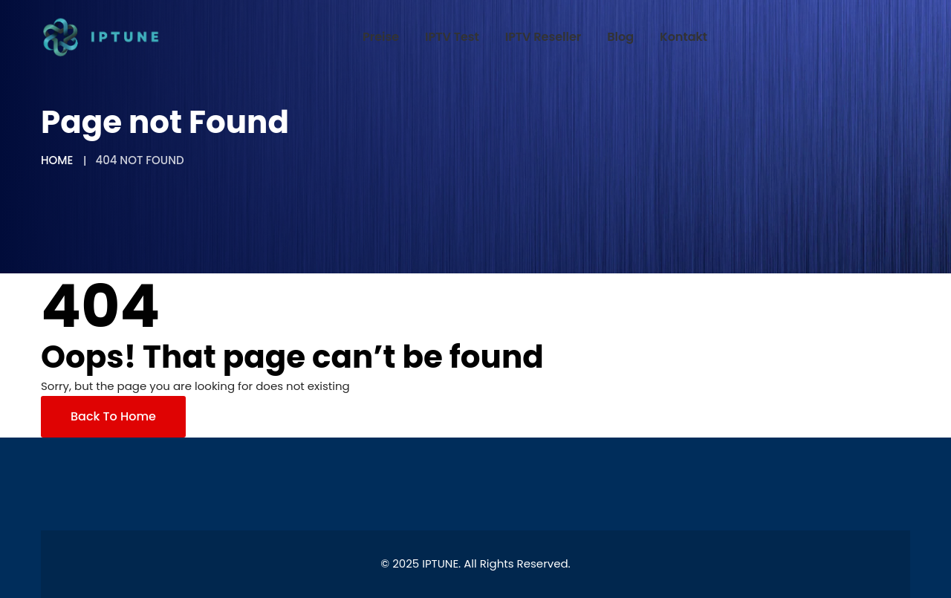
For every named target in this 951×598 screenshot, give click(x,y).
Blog (620, 36)
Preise (381, 36)
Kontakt (683, 36)
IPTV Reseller (543, 36)
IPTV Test (452, 36)
